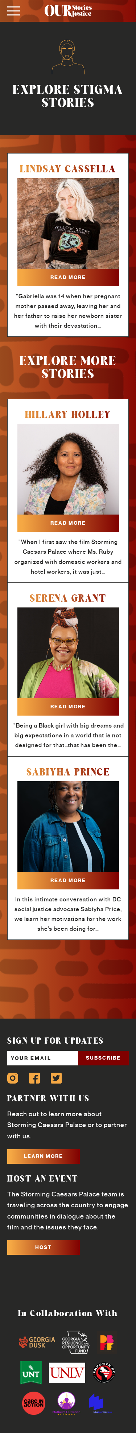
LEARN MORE (43, 1156)
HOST (43, 1247)
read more (68, 277)
